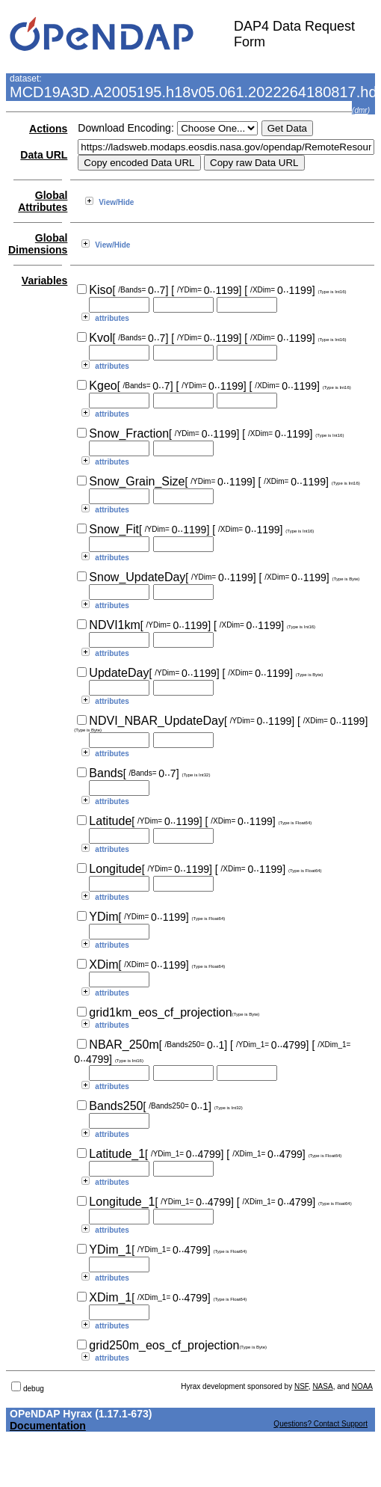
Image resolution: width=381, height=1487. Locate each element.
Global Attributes (42, 201)
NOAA (362, 1386)
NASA (322, 1386)
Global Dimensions (37, 244)
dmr (360, 110)
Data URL (43, 155)
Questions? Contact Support (320, 1424)
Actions (48, 129)
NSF (301, 1386)
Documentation (48, 1426)
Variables (45, 280)
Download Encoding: (125, 128)
